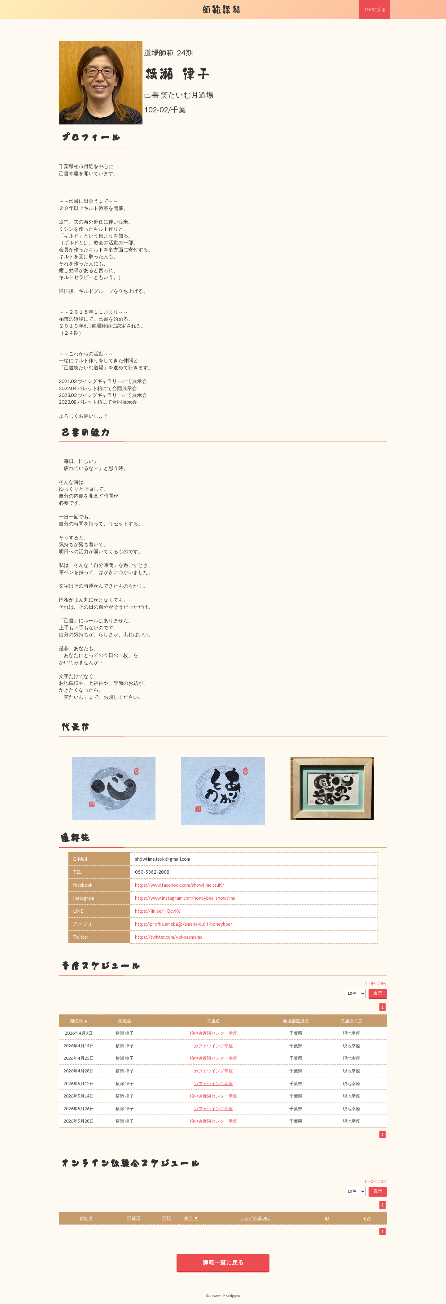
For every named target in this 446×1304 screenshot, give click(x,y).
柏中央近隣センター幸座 (213, 1033)
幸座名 (213, 1020)
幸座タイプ (351, 1020)
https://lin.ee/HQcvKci (158, 911)
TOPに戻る (375, 9)
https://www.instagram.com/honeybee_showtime (185, 898)
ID (327, 1218)
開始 (166, 1218)
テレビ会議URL (255, 1218)
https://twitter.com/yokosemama (169, 937)
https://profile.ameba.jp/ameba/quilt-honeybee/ (183, 924)
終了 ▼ (191, 1218)
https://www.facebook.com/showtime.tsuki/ (179, 885)
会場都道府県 (296, 1020)
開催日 (133, 1218)
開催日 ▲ (79, 1020)
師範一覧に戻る (223, 1262)
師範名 (124, 1020)
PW (367, 1218)
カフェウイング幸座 (213, 1045)
